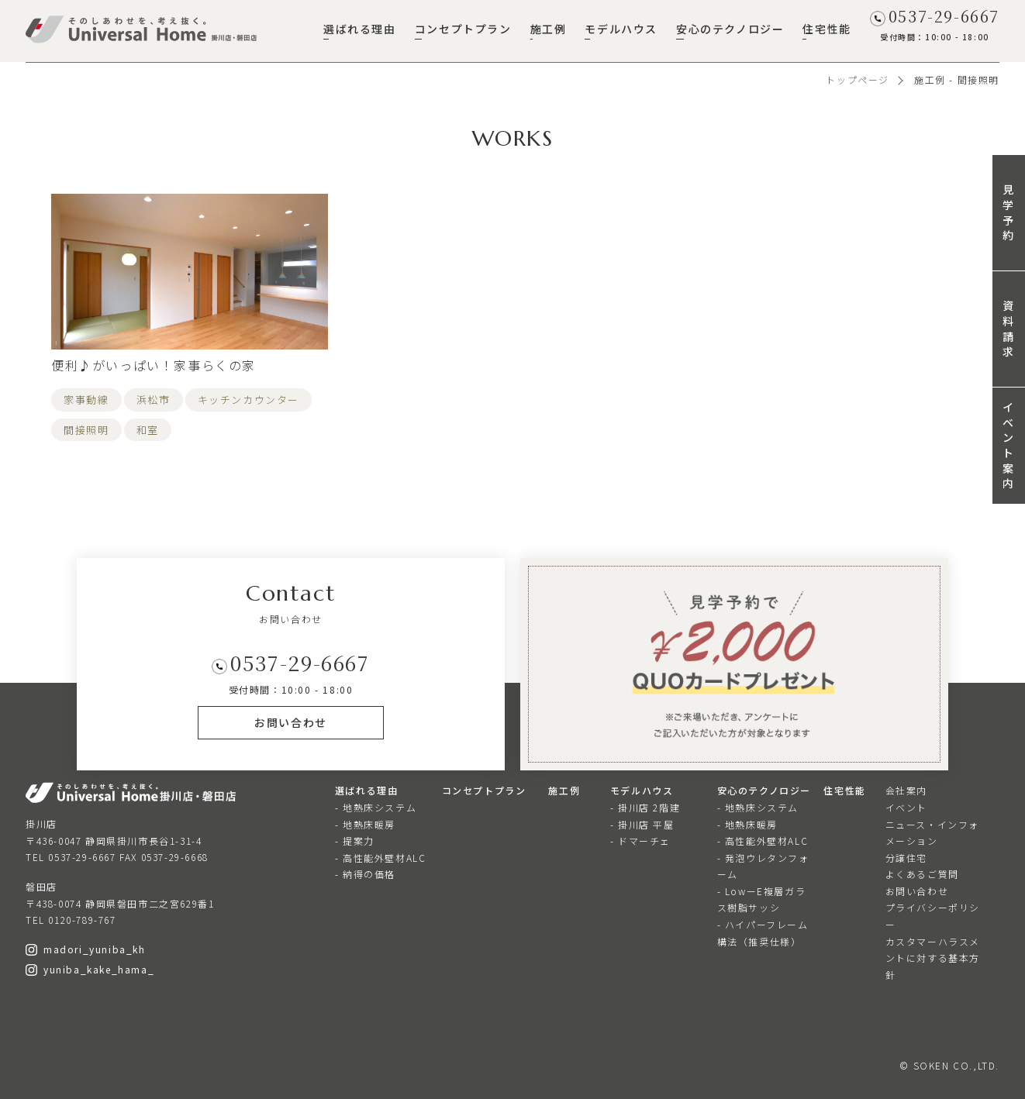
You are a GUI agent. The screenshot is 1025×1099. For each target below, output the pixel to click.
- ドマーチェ (640, 840)
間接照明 (86, 429)
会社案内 (906, 790)
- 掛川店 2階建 (645, 807)
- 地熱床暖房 (365, 824)
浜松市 (153, 399)
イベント (906, 807)
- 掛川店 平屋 (642, 824)
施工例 (548, 28)
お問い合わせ (917, 890)
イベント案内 (1009, 445)
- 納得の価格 (365, 873)
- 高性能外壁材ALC (380, 857)
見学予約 (1009, 212)
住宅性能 (826, 28)
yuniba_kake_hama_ (90, 969)
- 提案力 (354, 840)
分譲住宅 (906, 857)
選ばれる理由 (359, 28)
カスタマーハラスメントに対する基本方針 (932, 958)
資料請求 (1009, 328)
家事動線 (86, 399)
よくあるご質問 (922, 873)
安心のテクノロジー (730, 28)
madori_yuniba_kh (86, 949)
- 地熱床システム (375, 807)
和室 (147, 429)
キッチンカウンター (248, 399)
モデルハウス (621, 28)
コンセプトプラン (463, 28)
